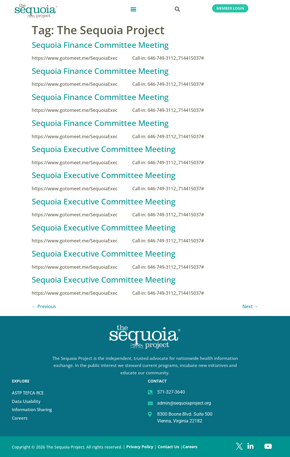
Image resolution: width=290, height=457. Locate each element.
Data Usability (26, 401)
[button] (133, 9)
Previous (44, 306)
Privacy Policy (139, 446)
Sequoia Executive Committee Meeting (103, 149)
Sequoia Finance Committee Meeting (100, 44)
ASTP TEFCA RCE (28, 393)
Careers (19, 418)
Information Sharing (32, 409)
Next (250, 306)
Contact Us (169, 446)
